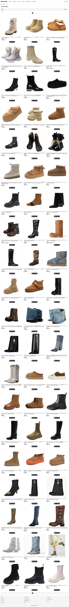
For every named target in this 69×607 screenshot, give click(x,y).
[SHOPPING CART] (67, 1)
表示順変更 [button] (65, 9)
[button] (10, 1)
